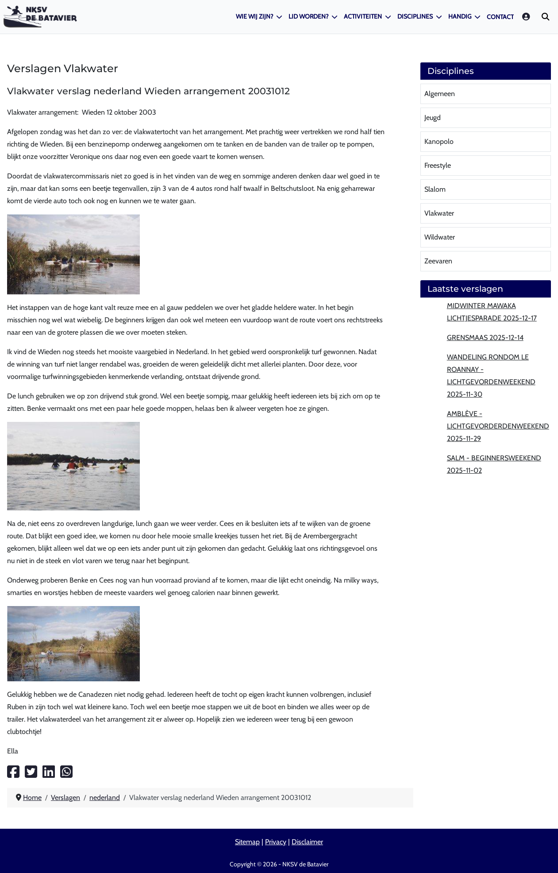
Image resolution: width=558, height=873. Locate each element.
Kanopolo (439, 141)
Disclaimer (307, 842)
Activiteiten (363, 16)
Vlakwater (439, 213)
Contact (500, 17)
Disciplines (415, 16)
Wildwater (439, 237)
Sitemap (247, 842)
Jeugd (432, 117)
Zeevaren (438, 261)
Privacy (275, 842)
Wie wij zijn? (254, 16)
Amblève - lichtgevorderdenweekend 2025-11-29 (498, 426)
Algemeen (439, 93)
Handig (459, 16)
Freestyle (437, 165)
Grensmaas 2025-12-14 (485, 337)
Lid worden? (308, 16)
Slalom (435, 189)
